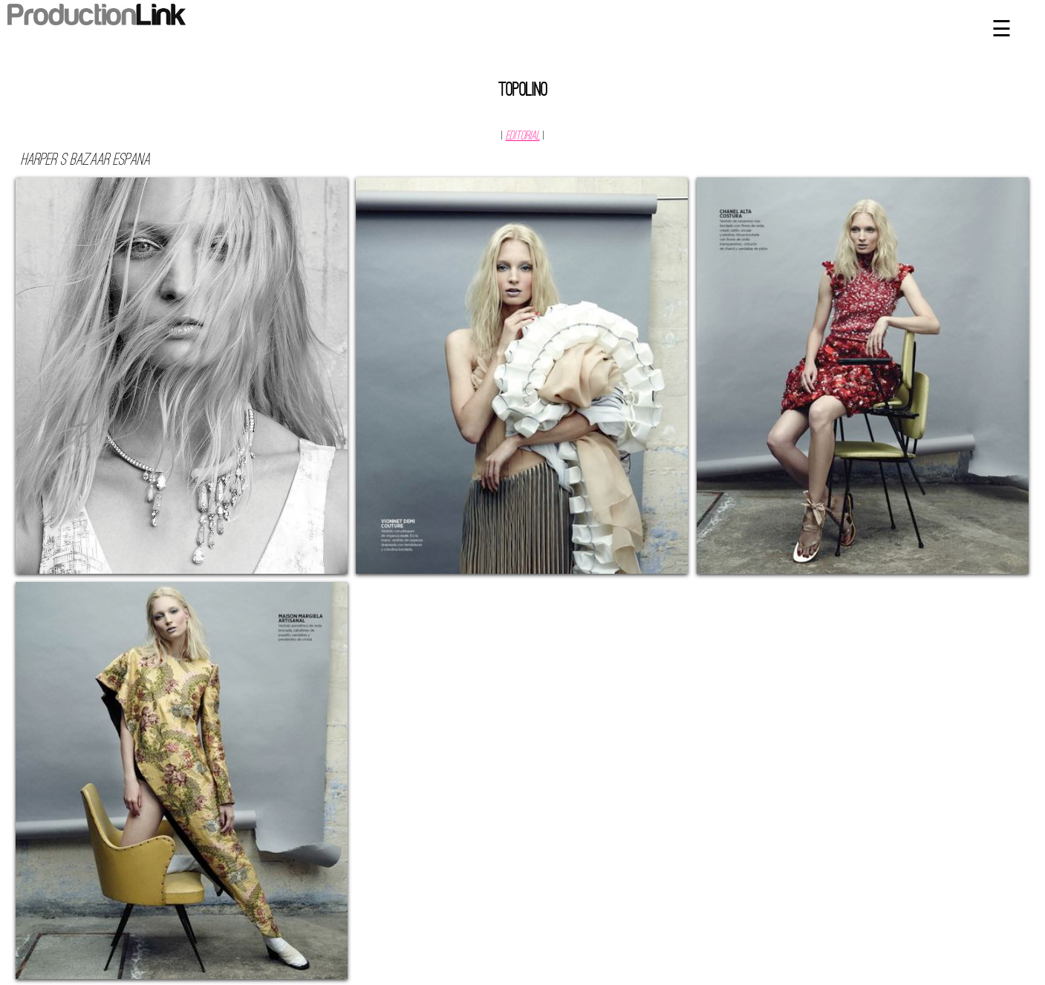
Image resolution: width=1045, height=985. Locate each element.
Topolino (522, 91)
